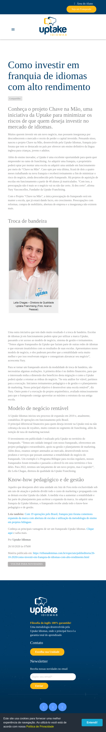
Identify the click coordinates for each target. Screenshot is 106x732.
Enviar (39, 685)
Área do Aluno (83, 3)
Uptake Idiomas (53, 26)
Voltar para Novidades (27, 564)
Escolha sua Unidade (47, 651)
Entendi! (92, 722)
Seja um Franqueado (81, 9)
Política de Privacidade (40, 726)
